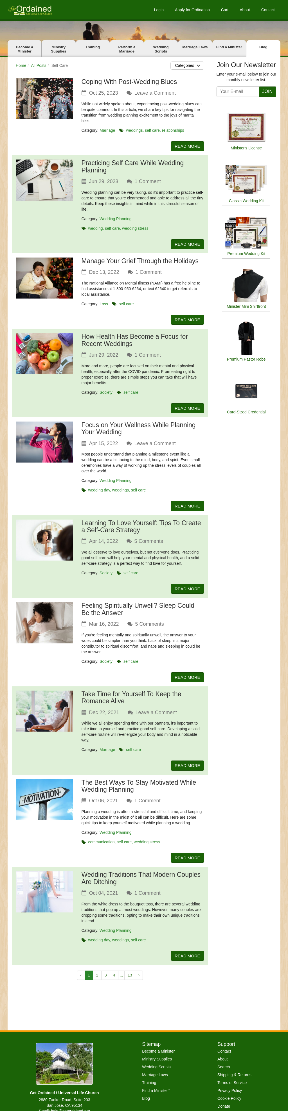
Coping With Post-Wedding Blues (129, 81)
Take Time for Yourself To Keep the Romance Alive (131, 700)
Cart (224, 10)
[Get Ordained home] (30, 9)
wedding (95, 228)
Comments (148, 543)
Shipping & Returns (234, 1075)
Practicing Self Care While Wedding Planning (133, 167)
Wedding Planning (115, 219)
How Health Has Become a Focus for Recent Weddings (135, 341)
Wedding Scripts (161, 49)
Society (106, 393)
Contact (268, 10)
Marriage (107, 130)
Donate (223, 1106)
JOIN (267, 91)
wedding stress (135, 228)
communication (101, 845)
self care (152, 130)
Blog (263, 47)
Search (223, 1067)
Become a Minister (24, 49)
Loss (104, 304)
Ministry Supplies (58, 49)
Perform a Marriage (127, 49)
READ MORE (186, 146)
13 (130, 979)
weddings (134, 130)
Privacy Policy (229, 1090)
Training (93, 47)
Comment (148, 182)
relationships (173, 130)
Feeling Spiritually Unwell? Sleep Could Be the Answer (138, 611)
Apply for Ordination (192, 10)
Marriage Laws (195, 47)
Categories (188, 65)
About (245, 10)
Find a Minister (229, 47)
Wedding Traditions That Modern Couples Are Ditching (141, 882)
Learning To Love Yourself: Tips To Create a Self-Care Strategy (141, 528)
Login (159, 10)
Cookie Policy (229, 1098)
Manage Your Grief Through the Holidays (140, 261)
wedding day (99, 492)
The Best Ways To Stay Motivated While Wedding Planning (139, 789)
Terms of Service (232, 1082)
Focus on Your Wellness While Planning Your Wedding (139, 430)
